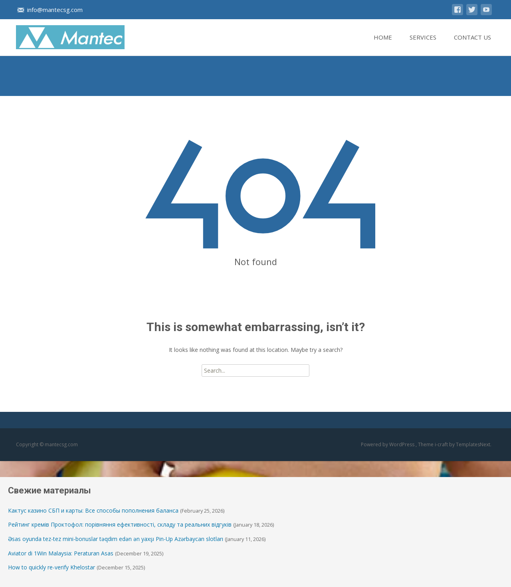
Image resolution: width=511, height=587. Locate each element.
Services (423, 44)
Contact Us (472, 44)
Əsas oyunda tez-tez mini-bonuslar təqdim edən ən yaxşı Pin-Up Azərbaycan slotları (115, 539)
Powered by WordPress (388, 444)
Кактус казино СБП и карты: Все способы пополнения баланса (93, 510)
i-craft (442, 444)
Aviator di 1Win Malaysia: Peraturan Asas (60, 553)
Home (383, 44)
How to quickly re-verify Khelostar (51, 567)
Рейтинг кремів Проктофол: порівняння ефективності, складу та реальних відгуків (120, 524)
